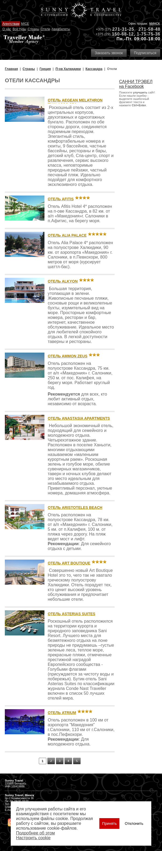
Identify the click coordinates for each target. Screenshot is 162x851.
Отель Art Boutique (69, 563)
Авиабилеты (61, 29)
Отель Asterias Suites (71, 614)
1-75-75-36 (148, 34)
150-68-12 (123, 34)
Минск (154, 23)
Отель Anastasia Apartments (79, 418)
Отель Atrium (62, 713)
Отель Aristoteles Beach (75, 507)
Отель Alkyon (63, 281)
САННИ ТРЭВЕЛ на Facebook (136, 84)
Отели (45, 29)
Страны (33, 29)
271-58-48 (149, 29)
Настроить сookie (33, 838)
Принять (109, 823)
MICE (25, 24)
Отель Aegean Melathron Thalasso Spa (75, 102)
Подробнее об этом (35, 833)
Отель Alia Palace (67, 235)
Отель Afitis (61, 199)
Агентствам (10, 24)
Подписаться (145, 53)
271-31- (120, 29)
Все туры (19, 29)
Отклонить (134, 823)
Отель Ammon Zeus (67, 356)
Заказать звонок (109, 53)
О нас (6, 29)
